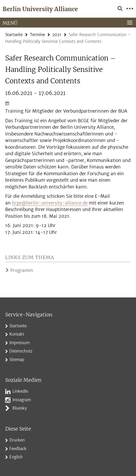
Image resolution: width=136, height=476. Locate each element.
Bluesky (19, 408)
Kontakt (16, 334)
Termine (37, 34)
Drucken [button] (17, 440)
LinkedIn (20, 391)
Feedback (18, 448)
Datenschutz (21, 351)
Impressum (19, 342)
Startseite (14, 34)
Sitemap (16, 359)
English (16, 456)
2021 (56, 34)
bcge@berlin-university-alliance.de (50, 203)
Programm (21, 270)
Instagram (21, 399)
